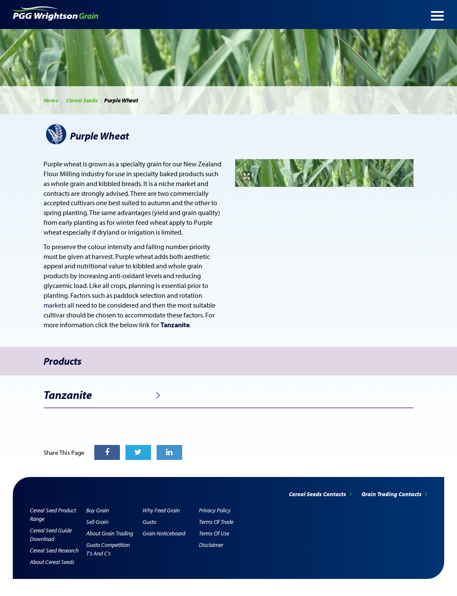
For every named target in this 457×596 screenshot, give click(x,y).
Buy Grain (97, 510)
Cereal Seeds (81, 100)
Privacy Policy (214, 510)
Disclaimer (211, 545)
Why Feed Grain (161, 510)
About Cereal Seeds (52, 562)
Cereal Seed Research (54, 550)
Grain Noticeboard (164, 533)
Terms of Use (214, 533)
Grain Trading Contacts (394, 494)
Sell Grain (97, 522)
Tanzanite (102, 395)
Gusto (149, 522)
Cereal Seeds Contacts (321, 494)
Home (51, 100)
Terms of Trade (216, 522)
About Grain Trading (109, 533)
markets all (60, 305)
